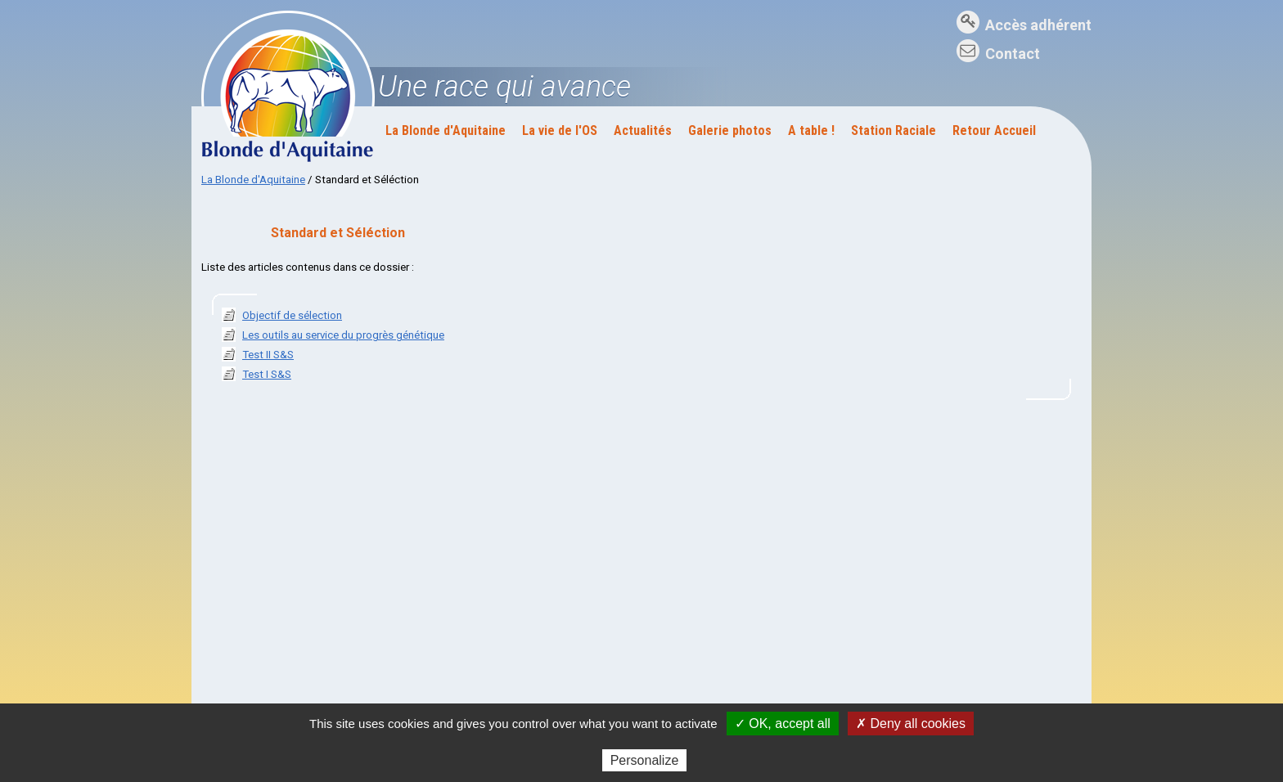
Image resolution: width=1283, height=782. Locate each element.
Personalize (644, 760)
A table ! (811, 130)
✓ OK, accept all (783, 723)
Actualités (643, 130)
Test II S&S (268, 354)
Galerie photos (730, 130)
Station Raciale (893, 130)
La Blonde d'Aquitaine (445, 130)
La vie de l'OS (559, 130)
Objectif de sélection (292, 315)
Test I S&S (266, 374)
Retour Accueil (994, 130)
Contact (1012, 53)
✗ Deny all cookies (911, 723)
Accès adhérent (1038, 25)
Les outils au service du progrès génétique (343, 335)
